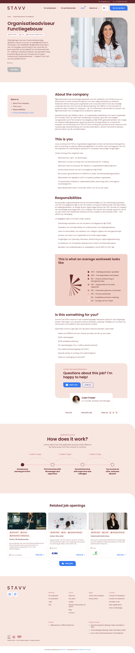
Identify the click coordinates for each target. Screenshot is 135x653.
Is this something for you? (23, 113)
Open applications (115, 605)
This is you (17, 106)
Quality (71, 602)
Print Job (68, 412)
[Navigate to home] (16, 8)
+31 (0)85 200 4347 (120, 2)
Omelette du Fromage (84, 649)
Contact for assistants (117, 599)
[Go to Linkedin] (10, 594)
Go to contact (119, 8)
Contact (71, 613)
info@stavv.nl (104, 2)
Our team (72, 599)
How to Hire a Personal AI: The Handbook (107, 633)
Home (9, 16)
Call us (88, 385)
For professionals (68, 8)
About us (93, 8)
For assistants (53, 599)
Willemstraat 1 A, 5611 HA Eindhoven (62, 625)
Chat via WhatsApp (115, 608)
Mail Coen (72, 385)
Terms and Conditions (96, 596)
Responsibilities (19, 109)
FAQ (50, 605)
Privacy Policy (93, 599)
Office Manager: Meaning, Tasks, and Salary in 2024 (108, 630)
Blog (70, 610)
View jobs (67, 563)
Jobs (82, 8)
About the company (21, 103)
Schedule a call (114, 602)
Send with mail (86, 412)
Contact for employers (117, 596)
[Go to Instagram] (15, 594)
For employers (50, 8)
